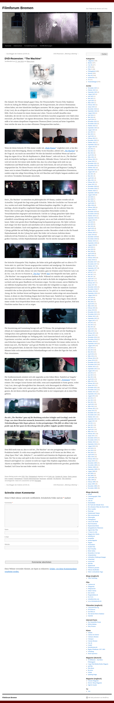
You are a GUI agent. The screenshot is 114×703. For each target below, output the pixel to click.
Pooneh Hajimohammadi (31, 478)
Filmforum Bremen (17, 8)
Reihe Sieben (91, 551)
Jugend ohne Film (93, 530)
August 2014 (91, 345)
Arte (89, 691)
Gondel (90, 645)
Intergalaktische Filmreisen (95, 528)
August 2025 (91, 94)
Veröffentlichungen (46, 46)
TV (89, 79)
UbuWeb (90, 616)
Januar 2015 (91, 335)
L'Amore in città (92, 532)
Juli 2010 (90, 448)
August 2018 (91, 245)
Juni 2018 (90, 249)
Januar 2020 (91, 209)
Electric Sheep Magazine (95, 683)
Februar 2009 (91, 482)
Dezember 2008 (92, 486)
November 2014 (92, 339)
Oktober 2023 (92, 125)
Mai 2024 (90, 117)
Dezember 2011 (92, 412)
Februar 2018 (91, 257)
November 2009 (92, 465)
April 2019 (91, 228)
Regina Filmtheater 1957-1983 (96, 649)
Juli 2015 (90, 322)
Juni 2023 (90, 132)
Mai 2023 (90, 134)
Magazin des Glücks (93, 534)
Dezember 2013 (92, 362)
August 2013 (91, 371)
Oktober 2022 (92, 142)
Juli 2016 (90, 297)
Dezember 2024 (92, 109)
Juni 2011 (90, 425)
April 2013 (91, 379)
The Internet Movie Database (96, 614)
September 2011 (92, 419)
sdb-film (90, 563)
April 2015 (91, 329)
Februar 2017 (91, 283)
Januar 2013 (91, 385)
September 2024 (92, 111)
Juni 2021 (90, 174)
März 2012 (91, 406)
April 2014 (91, 354)
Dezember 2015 (92, 312)
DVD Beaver (91, 609)
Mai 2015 (90, 327)
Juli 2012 (90, 398)
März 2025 (91, 102)
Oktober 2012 (92, 392)
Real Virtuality (92, 549)
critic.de (90, 500)
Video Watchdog (92, 578)
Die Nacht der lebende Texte (96, 505)
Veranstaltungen (92, 82)
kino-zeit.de (91, 593)
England (10, 478)
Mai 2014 (90, 352)
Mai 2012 (90, 402)
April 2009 (91, 477)
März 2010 (91, 456)
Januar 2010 (91, 461)
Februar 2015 (91, 333)
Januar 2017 (91, 285)
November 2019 (92, 213)
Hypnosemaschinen (93, 526)
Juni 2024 (90, 115)
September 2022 (92, 144)
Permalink (38, 481)
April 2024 (91, 119)
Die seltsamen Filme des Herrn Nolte (98, 507)
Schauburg (91, 651)
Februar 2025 (91, 105)
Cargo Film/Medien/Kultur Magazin (98, 664)
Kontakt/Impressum (30, 46)
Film (26, 476)
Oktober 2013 (92, 366)
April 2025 (91, 100)
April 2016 (91, 304)
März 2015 (91, 331)
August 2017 (91, 270)
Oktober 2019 (92, 216)
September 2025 (92, 92)
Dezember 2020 (92, 186)
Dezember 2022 (92, 140)
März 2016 (91, 306)
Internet (90, 73)
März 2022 (91, 157)
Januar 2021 (91, 184)
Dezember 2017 (92, 262)
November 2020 (92, 188)
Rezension (43, 478)
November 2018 (92, 239)
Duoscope (91, 511)
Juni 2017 (90, 274)
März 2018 (91, 255)
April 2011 (91, 429)
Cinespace (91, 639)
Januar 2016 (91, 310)
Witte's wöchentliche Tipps (95, 572)
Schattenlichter (92, 555)
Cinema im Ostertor (93, 635)
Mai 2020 (90, 201)
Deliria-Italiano (92, 624)
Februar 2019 (91, 232)
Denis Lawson (72, 476)
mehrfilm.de (91, 536)
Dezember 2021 (92, 163)
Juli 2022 (90, 149)
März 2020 (91, 205)
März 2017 (91, 281)
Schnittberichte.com (93, 599)
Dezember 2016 (92, 287)
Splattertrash (91, 565)
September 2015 (92, 318)
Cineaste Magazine (93, 681)
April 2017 (91, 278)
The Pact (36, 274)
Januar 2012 (91, 410)
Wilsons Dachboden (93, 570)
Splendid (49, 478)
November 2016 (92, 289)
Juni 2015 (90, 324)
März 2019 (91, 230)
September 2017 (92, 268)
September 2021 (92, 169)
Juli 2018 (90, 247)
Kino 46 (90, 75)
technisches (91, 77)
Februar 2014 (91, 358)
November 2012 (92, 389)
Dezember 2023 (92, 121)
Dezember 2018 (92, 237)
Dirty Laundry (92, 509)
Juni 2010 (90, 450)
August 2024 (91, 113)
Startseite (8, 46)
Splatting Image (92, 674)
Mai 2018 (90, 251)
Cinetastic (91, 498)
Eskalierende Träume (94, 513)
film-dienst (91, 668)
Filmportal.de (92, 588)
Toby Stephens (66, 478)
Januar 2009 (91, 484)
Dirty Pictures (92, 626)
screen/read (91, 561)
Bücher (90, 63)
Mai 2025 (90, 98)
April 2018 (91, 253)
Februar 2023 (91, 138)
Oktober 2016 (92, 291)
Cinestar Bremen (92, 641)
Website (7, 544)
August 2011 (91, 421)
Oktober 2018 (92, 241)
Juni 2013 (90, 375)
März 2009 (91, 479)
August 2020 (91, 195)
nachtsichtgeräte (92, 540)
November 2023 (92, 123)
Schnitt (90, 672)
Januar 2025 (91, 107)
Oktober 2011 (92, 417)
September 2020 (92, 193)
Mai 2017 (90, 276)
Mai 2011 (90, 427)
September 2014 (92, 343)
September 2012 (92, 394)
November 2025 (92, 88)
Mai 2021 (90, 176)
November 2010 (92, 440)
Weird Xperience (92, 653)
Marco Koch (30, 61)
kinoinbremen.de (92, 647)
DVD (23, 476)
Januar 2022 (91, 161)
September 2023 (92, 128)
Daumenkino (91, 503)
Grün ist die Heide (93, 521)
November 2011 (92, 415)
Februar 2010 (91, 459)
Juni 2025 (90, 96)
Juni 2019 (90, 224)
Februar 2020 (91, 207)
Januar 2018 (91, 260)
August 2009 (91, 471)
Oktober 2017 (92, 266)
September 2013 (92, 368)
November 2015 (92, 314)
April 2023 (91, 136)
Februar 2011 (91, 433)
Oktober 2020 (92, 190)
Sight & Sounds (92, 685)
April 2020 (91, 203)
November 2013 (92, 364)
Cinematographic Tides (94, 496)
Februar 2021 (91, 182)
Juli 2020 (90, 197)
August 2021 (91, 172)
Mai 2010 (90, 452)
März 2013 (91, 381)
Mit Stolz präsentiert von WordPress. (98, 697)
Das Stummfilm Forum (94, 622)
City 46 (90, 65)
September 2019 (92, 218)
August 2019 (91, 220)
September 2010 (92, 444)
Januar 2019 (91, 234)
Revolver (90, 670)
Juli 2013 (90, 373)
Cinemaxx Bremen (93, 637)
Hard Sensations (92, 523)
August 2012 (91, 396)
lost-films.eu (91, 611)
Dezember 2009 (92, 463)
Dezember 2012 (92, 387)
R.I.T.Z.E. (91, 597)
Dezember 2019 (92, 211)
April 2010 (91, 454)
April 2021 (91, 178)
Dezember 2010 (92, 438)
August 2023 (91, 130)
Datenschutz (18, 46)
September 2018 (92, 243)
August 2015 (91, 320)
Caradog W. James (61, 476)
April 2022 (91, 155)
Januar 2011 (91, 436)
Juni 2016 (90, 299)
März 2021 (91, 180)
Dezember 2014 (92, 337)
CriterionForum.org (93, 607)
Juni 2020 (90, 199)
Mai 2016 (90, 301)
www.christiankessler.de (95, 601)
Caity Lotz (51, 476)
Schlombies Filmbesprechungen (97, 557)
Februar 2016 (91, 308)
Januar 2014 (91, 360)
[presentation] (22, 556)
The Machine (70, 151)
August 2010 (91, 446)
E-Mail (7, 537)
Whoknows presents (93, 567)
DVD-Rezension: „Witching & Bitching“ (66, 54)
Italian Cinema (92, 591)
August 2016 (91, 295)
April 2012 (91, 404)
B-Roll (90, 494)
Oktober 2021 (92, 167)
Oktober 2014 (92, 341)
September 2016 (92, 293)
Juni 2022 (90, 151)
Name (6, 529)
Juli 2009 (90, 473)
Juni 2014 (90, 350)
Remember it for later (94, 553)
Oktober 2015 (92, 316)
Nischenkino (91, 544)
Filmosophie (91, 517)
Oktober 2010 (92, 442)
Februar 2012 (91, 408)
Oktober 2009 (92, 467)
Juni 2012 (90, 400)
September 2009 (92, 469)
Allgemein (91, 61)
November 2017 (92, 264)
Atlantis (90, 632)
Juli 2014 (90, 348)
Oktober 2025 (92, 90)
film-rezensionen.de (93, 515)
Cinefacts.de (91, 584)
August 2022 (91, 146)
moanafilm (91, 538)
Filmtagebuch (33, 476)
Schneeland (91, 559)
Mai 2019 (90, 226)
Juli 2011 (90, 423)
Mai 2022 (90, 153)
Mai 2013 (90, 377)
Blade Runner (50, 148)
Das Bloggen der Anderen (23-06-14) (17, 54)
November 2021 (92, 165)
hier (48, 274)
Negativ (90, 542)
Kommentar (9, 503)
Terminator (66, 380)
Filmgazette (91, 586)
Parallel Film (91, 547)
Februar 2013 (91, 383)
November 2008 (92, 488)
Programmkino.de (93, 595)
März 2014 (91, 356)
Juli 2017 (90, 272)
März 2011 (91, 431)
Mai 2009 (90, 475)
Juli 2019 (90, 222)
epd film (90, 666)
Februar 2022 (91, 159)
